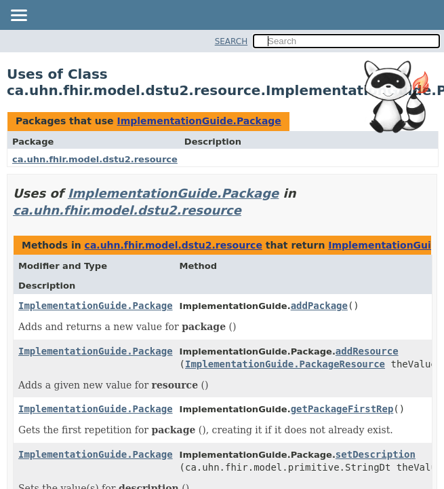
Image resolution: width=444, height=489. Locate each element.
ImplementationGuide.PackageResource (285, 364)
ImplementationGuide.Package (199, 120)
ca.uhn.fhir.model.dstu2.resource (95, 159)
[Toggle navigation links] (18, 16)
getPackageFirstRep (342, 408)
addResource (367, 351)
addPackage (319, 305)
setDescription (376, 454)
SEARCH (231, 41)
